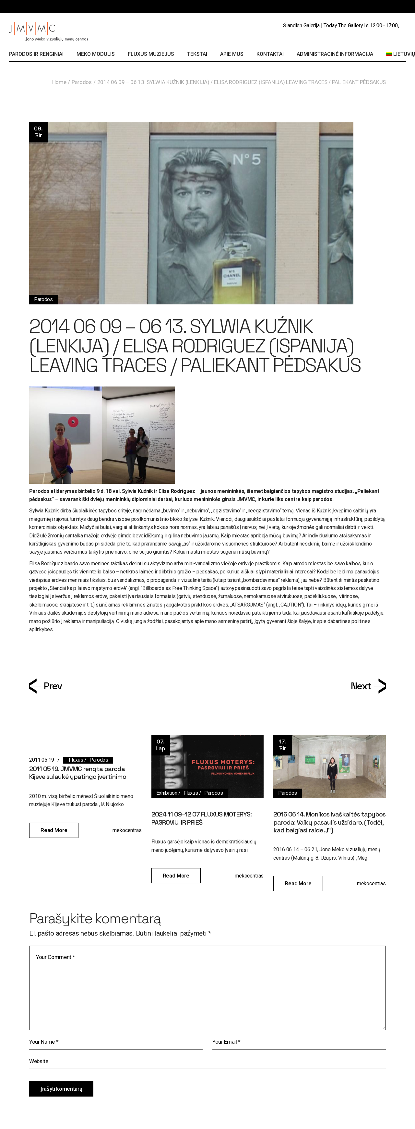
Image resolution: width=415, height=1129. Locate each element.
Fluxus (76, 760)
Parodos (82, 82)
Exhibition (166, 793)
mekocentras (127, 830)
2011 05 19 (41, 760)
